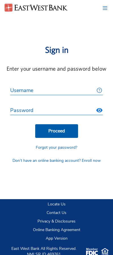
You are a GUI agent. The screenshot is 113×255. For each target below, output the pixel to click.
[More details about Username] (99, 90)
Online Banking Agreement (56, 229)
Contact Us (56, 212)
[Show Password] (99, 110)
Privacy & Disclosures (56, 221)
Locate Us (57, 204)
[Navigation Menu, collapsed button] (105, 8)
